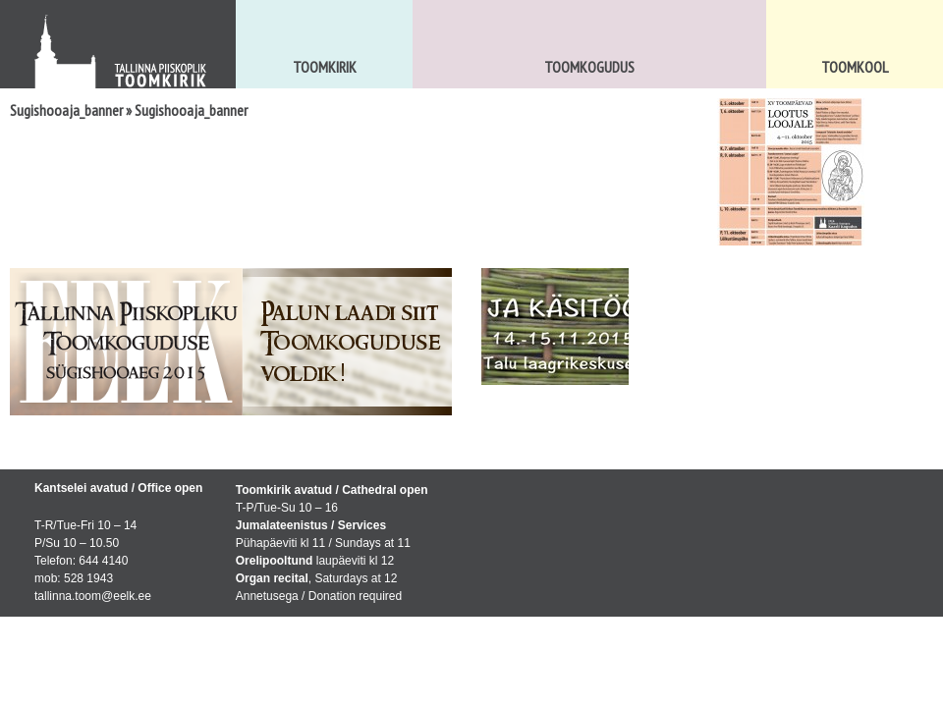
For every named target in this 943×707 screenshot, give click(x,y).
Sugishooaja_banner (66, 110)
